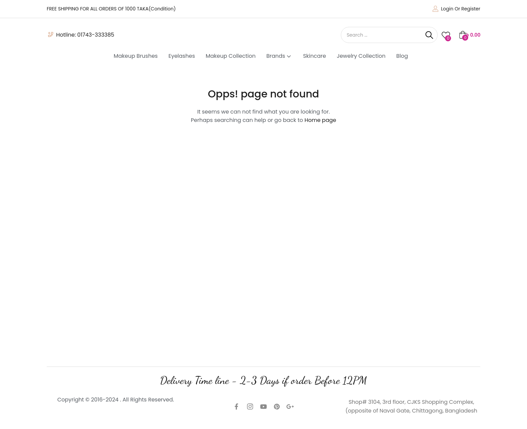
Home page (320, 120)
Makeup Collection (230, 56)
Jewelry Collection (361, 56)
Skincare (314, 56)
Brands (279, 56)
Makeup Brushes (136, 56)
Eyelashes (181, 56)
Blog (402, 56)
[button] (469, 35)
